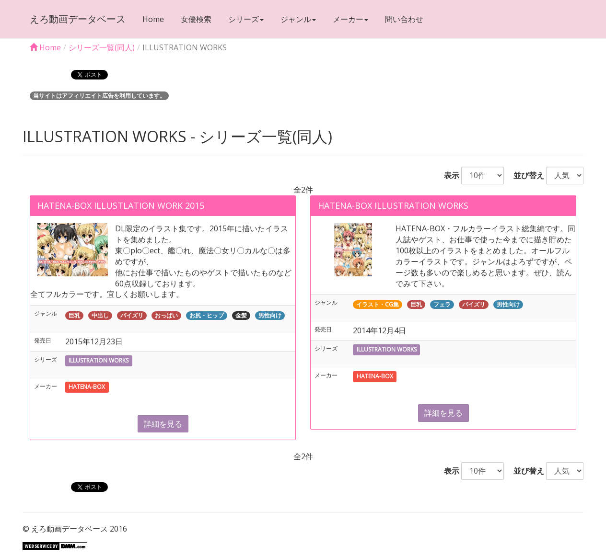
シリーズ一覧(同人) (102, 47)
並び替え (525, 175)
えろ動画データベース (78, 18)
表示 (447, 175)
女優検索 (196, 19)
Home (153, 19)
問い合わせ (404, 19)
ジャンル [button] (298, 19)
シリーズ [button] (246, 19)
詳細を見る (163, 424)
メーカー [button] (350, 19)
